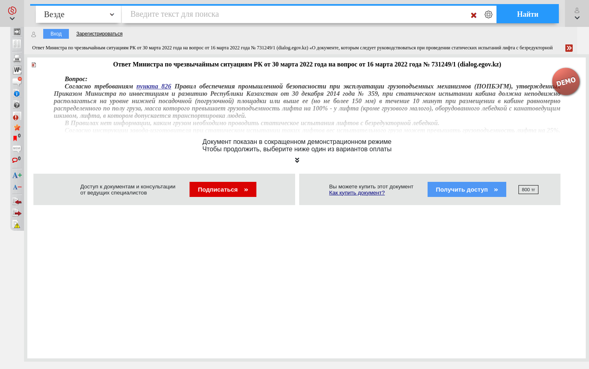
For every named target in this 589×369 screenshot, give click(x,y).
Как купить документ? (357, 193)
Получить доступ (467, 189)
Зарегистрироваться (99, 34)
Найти (527, 14)
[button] (12, 13)
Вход (56, 34)
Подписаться (223, 189)
